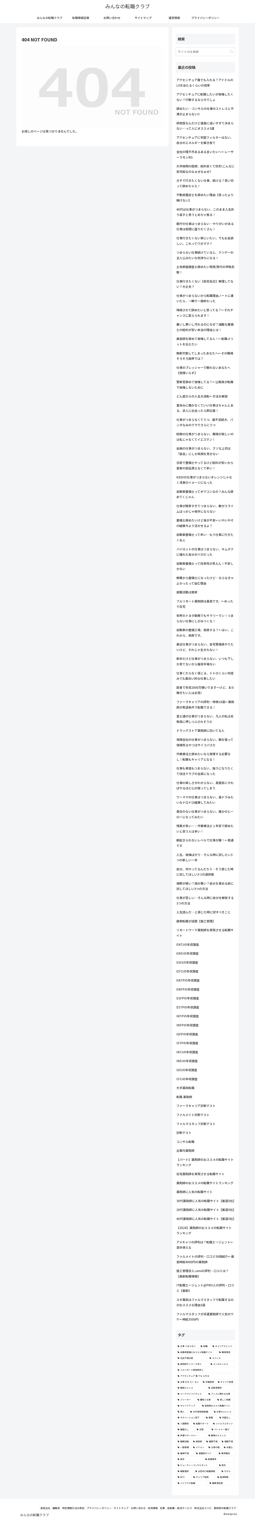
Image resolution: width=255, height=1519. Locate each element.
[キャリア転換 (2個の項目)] (203, 1477)
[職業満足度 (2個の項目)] (221, 1483)
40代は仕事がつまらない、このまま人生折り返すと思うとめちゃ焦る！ (205, 212)
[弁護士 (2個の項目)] (228, 1447)
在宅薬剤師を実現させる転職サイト (200, 1174)
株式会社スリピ (200, 1508)
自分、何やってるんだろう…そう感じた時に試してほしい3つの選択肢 (204, 872)
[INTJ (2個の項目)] (183, 1477)
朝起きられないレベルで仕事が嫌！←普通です (205, 843)
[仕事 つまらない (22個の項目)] (187, 1346)
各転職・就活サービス (175, 1508)
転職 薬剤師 (184, 1097)
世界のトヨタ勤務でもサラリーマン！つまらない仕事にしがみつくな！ (205, 618)
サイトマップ (111, 1508)
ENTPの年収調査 (188, 980)
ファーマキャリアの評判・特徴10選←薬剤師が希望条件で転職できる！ (205, 704)
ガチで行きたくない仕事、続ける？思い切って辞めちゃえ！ (205, 183)
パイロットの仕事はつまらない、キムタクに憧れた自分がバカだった (205, 552)
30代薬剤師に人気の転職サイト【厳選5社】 (205, 1201)
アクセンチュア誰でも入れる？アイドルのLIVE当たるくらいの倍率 (204, 83)
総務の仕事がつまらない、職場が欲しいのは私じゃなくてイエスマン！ (205, 437)
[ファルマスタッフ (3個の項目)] (223, 1423)
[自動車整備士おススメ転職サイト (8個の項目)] (196, 1352)
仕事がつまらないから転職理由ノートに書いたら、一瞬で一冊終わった (205, 298)
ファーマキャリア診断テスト (196, 1105)
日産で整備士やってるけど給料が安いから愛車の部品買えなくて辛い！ (204, 465)
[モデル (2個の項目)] (227, 1471)
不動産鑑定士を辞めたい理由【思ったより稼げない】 (205, 197)
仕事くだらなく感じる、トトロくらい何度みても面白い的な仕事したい (205, 676)
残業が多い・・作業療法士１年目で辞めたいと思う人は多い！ (205, 828)
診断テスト (183, 1132)
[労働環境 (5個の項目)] (208, 1382)
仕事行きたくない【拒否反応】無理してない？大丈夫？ (204, 284)
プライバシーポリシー (87, 1508)
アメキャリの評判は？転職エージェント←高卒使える (204, 1245)
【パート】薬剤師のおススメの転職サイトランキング (205, 1162)
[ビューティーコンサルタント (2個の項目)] (196, 1465)
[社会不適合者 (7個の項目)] (191, 1358)
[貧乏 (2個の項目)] (226, 1465)
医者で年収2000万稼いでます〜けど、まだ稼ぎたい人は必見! (205, 690)
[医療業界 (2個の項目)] (219, 1459)
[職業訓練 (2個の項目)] (183, 1441)
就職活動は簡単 (186, 592)
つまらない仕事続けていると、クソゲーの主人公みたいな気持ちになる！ (204, 255)
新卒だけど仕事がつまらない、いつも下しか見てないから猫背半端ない (205, 661)
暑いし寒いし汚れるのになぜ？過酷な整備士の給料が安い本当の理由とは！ (205, 327)
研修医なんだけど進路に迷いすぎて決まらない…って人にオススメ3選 (205, 126)
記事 (157, 1508)
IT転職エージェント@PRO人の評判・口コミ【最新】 (205, 1288)
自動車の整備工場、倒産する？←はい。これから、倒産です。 (205, 633)
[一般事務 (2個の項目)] (183, 1447)
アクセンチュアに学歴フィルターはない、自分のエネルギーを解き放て (204, 140)
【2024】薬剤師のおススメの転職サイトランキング (204, 1230)
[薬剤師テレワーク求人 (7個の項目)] (192, 1364)
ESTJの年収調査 (187, 971)
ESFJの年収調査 (187, 962)
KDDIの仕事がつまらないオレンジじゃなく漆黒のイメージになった (204, 480)
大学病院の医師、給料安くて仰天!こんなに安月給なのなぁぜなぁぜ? (205, 169)
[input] (205, 51)
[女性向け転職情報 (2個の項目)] (206, 1471)
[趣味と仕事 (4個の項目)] (205, 1399)
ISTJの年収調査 (187, 1079)
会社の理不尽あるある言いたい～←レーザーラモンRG (205, 154)
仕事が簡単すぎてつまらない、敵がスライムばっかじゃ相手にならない (205, 509)
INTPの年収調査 (187, 1016)
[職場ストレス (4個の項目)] (191, 1387)
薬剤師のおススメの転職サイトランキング (204, 1183)
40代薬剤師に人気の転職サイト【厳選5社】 (205, 1218)
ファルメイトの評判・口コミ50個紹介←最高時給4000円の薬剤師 (205, 1259)
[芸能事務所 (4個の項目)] (221, 1387)
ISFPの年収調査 (187, 1034)
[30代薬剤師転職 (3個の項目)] (200, 1411)
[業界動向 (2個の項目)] (226, 1453)
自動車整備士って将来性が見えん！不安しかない (204, 566)
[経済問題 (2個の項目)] (225, 1477)
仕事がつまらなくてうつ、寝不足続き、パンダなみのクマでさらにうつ (204, 422)
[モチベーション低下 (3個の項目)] (190, 1417)
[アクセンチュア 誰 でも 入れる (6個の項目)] (205, 1376)
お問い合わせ (130, 1508)
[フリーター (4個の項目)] (185, 1399)
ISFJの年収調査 (186, 1070)
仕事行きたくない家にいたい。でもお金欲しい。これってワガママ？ (205, 241)
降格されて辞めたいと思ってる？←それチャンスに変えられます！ (204, 313)
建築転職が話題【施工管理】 (196, 921)
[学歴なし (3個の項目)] (226, 1417)
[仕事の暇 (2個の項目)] (214, 1447)
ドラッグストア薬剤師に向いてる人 (200, 730)
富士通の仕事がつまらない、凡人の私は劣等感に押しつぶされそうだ (205, 719)
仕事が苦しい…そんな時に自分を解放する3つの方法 (205, 900)
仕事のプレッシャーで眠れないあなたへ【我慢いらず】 (203, 370)
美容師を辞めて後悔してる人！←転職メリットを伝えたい (204, 341)
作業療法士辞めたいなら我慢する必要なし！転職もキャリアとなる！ (203, 757)
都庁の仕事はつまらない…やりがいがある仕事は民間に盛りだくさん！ (205, 226)
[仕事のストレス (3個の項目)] (223, 1411)
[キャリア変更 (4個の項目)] (225, 1382)
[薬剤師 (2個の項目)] (197, 1441)
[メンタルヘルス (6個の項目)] (222, 1364)
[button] (231, 52)
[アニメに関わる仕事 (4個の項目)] (221, 1393)
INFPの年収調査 (187, 1025)
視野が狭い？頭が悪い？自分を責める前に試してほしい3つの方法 (205, 886)
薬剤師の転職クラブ (224, 1508)
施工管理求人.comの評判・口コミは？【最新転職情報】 (202, 1273)
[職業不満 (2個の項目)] (212, 1441)
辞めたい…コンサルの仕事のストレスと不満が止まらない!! (205, 111)
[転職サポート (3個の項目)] (201, 1423)
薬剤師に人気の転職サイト (194, 1192)
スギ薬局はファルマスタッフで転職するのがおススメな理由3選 (205, 1302)
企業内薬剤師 (185, 1150)
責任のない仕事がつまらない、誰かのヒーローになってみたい (205, 814)
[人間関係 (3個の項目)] (183, 1423)
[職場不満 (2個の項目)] (185, 1453)
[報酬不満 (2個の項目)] (227, 1441)
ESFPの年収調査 (187, 998)
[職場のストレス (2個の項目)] (221, 1435)
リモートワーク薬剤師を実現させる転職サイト (205, 933)
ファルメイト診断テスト (192, 1114)
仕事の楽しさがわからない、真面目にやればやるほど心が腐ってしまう (205, 785)
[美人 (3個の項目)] (182, 1411)
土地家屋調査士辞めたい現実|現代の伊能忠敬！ (205, 269)
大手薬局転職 (185, 1088)
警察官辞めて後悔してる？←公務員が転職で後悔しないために (204, 385)
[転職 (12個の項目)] (204, 1346)
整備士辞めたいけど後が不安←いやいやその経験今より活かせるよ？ (205, 523)
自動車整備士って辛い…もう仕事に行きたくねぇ (204, 537)
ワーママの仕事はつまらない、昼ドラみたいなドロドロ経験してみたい (205, 800)
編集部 (42, 1508)
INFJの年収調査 (187, 1061)
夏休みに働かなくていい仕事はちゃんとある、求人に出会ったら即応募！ (204, 408)
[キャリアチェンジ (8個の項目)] (223, 1346)
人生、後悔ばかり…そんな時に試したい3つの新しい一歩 (204, 857)
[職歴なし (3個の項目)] (185, 1429)
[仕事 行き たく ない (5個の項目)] (188, 1382)
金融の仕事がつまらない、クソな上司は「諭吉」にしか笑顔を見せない (203, 451)
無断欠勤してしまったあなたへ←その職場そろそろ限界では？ (204, 356)
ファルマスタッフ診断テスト (196, 1123)
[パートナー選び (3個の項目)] (222, 1429)
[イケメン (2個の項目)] (198, 1447)
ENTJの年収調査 (187, 944)
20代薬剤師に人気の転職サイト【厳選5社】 (205, 1209)
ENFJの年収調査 (187, 953)
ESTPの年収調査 (187, 1007)
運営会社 (30, 1508)
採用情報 (146, 1508)
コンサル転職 (185, 1141)
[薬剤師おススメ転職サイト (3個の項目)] (217, 1405)
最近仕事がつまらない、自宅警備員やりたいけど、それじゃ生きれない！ (205, 647)
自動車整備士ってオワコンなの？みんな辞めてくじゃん (204, 494)
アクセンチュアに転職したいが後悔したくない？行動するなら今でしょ (204, 97)
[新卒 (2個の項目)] (189, 1459)
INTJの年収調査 (187, 1052)
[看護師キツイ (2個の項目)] (205, 1453)
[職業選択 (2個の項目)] (184, 1471)
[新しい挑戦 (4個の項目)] (225, 1399)
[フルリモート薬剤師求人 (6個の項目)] (205, 1370)
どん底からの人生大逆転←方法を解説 (202, 396)
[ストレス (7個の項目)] (221, 1358)
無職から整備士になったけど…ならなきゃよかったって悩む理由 (205, 580)
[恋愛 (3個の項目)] (202, 1429)
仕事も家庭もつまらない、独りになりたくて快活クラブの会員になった (204, 771)
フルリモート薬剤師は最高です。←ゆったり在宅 (204, 604)
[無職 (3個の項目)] (210, 1417)
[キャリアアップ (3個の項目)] (188, 1405)
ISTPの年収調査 (187, 1043)
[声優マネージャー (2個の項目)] (191, 1435)
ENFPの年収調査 (188, 989)
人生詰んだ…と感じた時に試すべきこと (203, 912)
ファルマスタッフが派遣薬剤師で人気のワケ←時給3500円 (205, 1317)
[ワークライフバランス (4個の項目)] (191, 1393)
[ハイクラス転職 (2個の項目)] (191, 1483)
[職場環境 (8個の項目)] (226, 1352)
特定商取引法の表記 (60, 1508)
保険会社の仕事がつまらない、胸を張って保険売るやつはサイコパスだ (204, 742)
